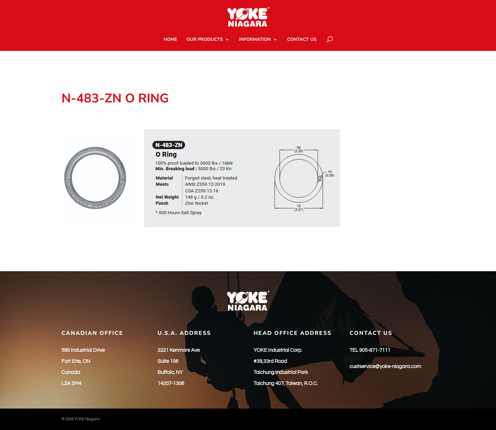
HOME (170, 40)
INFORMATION (255, 40)
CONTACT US (301, 40)
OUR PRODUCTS (205, 40)
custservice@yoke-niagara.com (385, 366)
